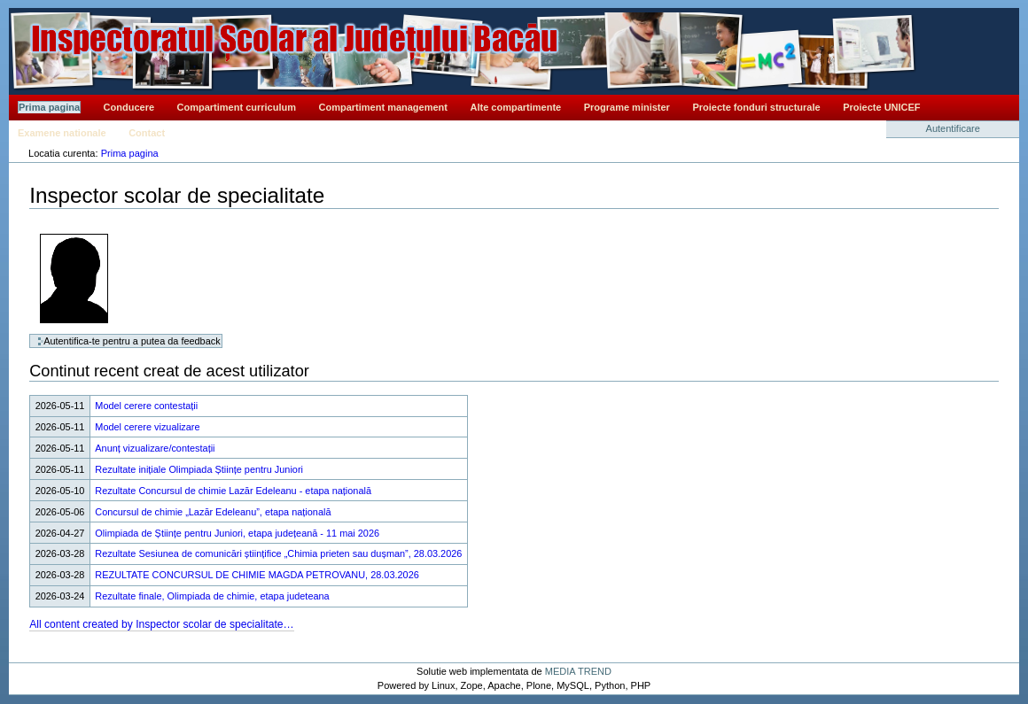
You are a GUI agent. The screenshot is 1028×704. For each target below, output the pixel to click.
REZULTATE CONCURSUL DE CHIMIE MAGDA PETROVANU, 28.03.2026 (256, 574)
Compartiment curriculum (236, 107)
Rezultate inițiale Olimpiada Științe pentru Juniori (199, 469)
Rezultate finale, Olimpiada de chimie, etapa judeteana (212, 596)
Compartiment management (383, 107)
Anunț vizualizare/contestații (154, 448)
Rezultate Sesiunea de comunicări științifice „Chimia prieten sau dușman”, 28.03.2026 (278, 553)
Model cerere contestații (146, 405)
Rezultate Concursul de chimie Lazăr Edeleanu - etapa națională (233, 490)
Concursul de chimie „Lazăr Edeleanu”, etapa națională (213, 512)
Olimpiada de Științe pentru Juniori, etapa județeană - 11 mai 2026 (237, 533)
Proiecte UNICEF (881, 107)
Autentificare (953, 128)
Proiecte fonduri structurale (756, 107)
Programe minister (627, 107)
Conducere (129, 107)
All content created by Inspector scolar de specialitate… (161, 624)
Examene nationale (62, 133)
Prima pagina (49, 107)
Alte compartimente (516, 107)
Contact (146, 133)
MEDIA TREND (578, 671)
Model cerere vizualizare (147, 427)
